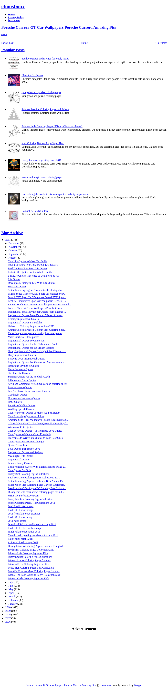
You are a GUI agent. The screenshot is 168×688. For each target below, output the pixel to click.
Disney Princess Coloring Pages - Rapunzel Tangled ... (36, 546)
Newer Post (7, 42)
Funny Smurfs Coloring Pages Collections (30, 556)
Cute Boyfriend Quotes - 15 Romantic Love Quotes (35, 430)
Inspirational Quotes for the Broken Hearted (31, 347)
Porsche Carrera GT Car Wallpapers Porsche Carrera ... (37, 308)
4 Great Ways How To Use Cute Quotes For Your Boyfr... (38, 423)
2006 (8, 621)
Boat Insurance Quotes (20, 387)
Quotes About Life (17, 445)
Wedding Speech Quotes (21, 409)
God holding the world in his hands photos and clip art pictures (54, 194)
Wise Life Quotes (17, 286)
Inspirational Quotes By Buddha (25, 322)
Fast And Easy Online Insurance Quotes (29, 391)
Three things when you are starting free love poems (35, 333)
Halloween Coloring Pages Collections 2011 (31, 326)
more (4, 34)
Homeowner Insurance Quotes (24, 398)
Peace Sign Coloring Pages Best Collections (31, 567)
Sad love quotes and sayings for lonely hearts (45, 58)
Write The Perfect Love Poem (23, 495)
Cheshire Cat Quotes (32, 75)
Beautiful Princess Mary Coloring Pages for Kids (34, 571)
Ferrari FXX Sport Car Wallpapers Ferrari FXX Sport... (37, 297)
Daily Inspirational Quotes (22, 355)
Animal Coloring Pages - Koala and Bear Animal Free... (37, 481)
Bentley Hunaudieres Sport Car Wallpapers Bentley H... (37, 301)
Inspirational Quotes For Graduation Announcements (36, 362)
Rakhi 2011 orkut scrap (20, 517)
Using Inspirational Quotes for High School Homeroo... (37, 351)
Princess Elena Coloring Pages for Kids (28, 564)
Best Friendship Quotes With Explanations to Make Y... (37, 466)
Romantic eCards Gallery (34, 211)
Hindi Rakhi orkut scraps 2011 (24, 531)
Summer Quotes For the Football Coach (29, 376)
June (11, 585)
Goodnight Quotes (17, 394)
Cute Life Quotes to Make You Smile (27, 261)
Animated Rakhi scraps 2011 (23, 542)
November (14, 246)
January (13, 603)
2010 (8, 607)
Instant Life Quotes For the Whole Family (30, 272)
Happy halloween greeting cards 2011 (41, 160)
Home (84, 42)
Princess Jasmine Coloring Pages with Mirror (45, 109)
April (12, 592)
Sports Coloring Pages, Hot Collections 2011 (31, 502)
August (13, 257)
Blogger (138, 685)
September (14, 254)
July (11, 582)
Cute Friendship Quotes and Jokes (26, 416)
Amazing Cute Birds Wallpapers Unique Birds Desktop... (38, 419)
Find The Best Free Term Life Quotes (27, 268)
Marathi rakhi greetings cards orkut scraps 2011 (33, 535)
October (13, 250)
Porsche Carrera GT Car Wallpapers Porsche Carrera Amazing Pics (58, 27)
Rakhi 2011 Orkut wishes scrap (24, 528)
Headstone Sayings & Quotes (23, 365)
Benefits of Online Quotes (21, 405)
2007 (8, 618)
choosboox (13, 6)
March (12, 596)
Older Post (161, 42)
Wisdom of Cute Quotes (20, 427)
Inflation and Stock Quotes (22, 380)
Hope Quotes (15, 401)
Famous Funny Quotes (20, 463)
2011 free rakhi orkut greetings (24, 513)
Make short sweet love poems (23, 337)
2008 (8, 614)
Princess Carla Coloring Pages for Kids (28, 578)
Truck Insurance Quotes (20, 369)
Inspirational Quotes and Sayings (25, 452)
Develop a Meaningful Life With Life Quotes (31, 282)
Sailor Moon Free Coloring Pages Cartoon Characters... (37, 484)
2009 (8, 611)
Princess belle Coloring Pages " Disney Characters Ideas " (51, 126)
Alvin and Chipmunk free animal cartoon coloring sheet (37, 383)
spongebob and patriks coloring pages (41, 92)
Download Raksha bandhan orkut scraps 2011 (32, 524)
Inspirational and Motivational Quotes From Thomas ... (37, 311)
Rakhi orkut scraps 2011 (20, 538)
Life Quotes (14, 279)
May (11, 589)
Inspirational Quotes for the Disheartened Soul (32, 344)
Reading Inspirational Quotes (23, 319)
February (14, 600)
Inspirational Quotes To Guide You (26, 340)
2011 (8, 239)
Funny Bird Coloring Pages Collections (28, 474)
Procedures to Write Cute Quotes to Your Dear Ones (35, 437)
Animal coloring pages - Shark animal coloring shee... (36, 290)
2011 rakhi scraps (17, 520)
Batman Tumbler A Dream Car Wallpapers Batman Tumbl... (39, 304)
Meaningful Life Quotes (20, 456)
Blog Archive (12, 233)
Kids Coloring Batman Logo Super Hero (42, 143)
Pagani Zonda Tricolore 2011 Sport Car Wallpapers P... (36, 293)
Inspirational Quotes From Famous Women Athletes (35, 315)
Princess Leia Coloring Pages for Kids (28, 553)
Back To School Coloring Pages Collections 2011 (34, 477)
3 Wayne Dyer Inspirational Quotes (26, 358)
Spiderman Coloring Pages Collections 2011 (31, 549)
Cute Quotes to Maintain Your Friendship (29, 434)
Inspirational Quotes (18, 459)
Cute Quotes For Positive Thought (26, 441)
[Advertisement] (28, 657)
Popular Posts (13, 50)
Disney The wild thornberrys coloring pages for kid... (36, 492)
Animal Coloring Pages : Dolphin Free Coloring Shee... (37, 329)
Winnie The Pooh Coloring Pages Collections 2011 (34, 574)
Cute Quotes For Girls (19, 470)
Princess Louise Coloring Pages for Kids (29, 560)
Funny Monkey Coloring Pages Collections (30, 499)
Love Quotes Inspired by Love (24, 448)
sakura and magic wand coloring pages (41, 177)
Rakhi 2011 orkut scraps (20, 510)
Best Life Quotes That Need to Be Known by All (33, 275)
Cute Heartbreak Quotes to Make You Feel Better (34, 412)
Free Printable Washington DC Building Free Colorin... (37, 488)
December (14, 243)
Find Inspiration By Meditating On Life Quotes (33, 264)
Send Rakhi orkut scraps (20, 506)
